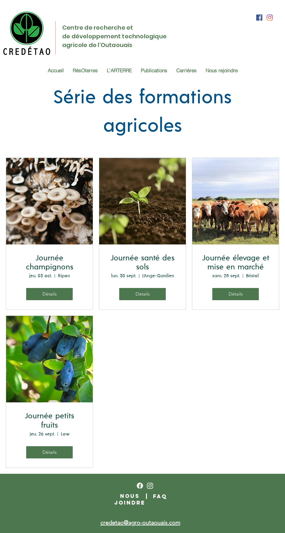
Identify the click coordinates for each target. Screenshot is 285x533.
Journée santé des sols (142, 262)
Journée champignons (49, 262)
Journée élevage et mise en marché (235, 262)
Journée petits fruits (49, 420)
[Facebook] (259, 18)
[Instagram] (270, 18)
